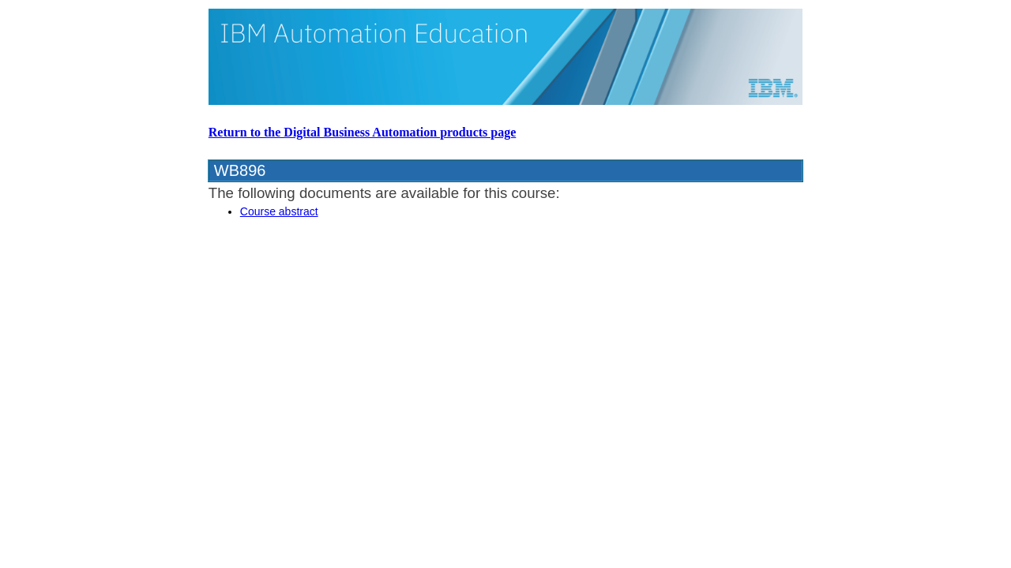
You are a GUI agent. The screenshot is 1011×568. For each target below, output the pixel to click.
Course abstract (279, 211)
